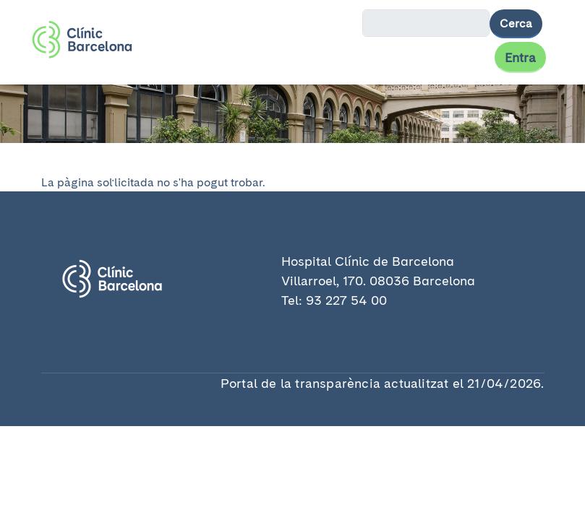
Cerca (516, 23)
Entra (520, 57)
